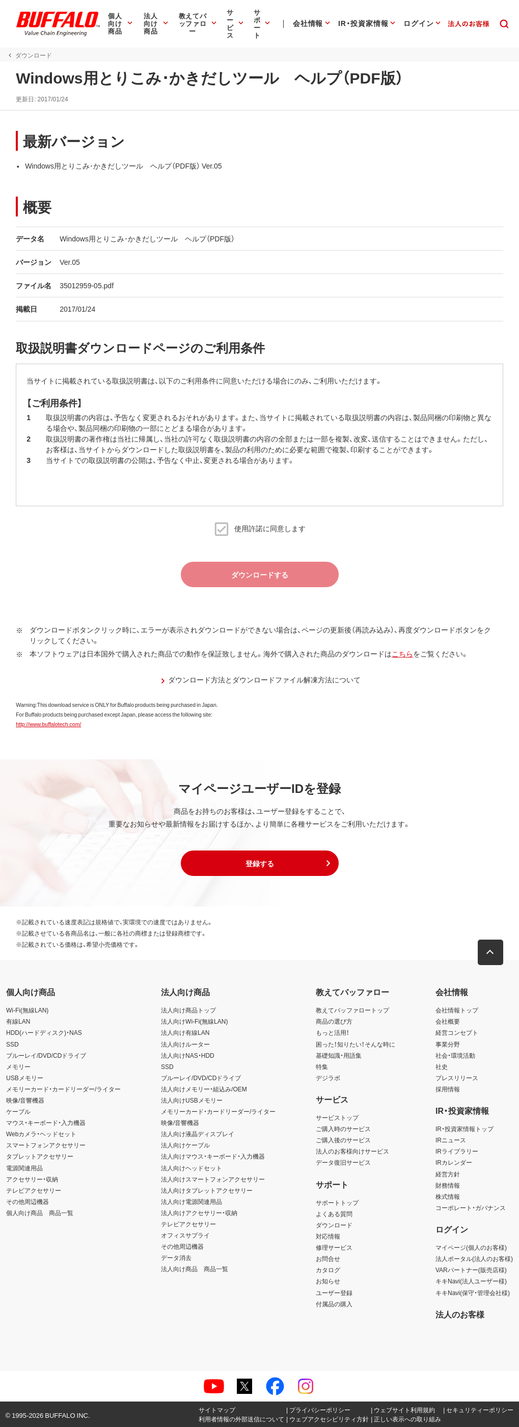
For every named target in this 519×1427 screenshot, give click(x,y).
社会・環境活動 (455, 1055)
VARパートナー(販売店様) (471, 1269)
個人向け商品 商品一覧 (39, 1212)
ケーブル (18, 1111)
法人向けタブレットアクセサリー (207, 1190)
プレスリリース (456, 1077)
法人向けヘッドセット (191, 1167)
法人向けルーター (185, 1044)
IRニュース (450, 1139)
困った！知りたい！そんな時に (355, 1044)
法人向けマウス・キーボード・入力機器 (213, 1156)
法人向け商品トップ (188, 1009)
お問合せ (328, 1258)
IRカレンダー (453, 1162)
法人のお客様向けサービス (352, 1151)
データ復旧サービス (343, 1162)
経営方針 (447, 1173)
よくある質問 (334, 1213)
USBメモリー (24, 1077)
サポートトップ (337, 1202)
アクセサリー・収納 (32, 1179)
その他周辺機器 (27, 1201)
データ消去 (176, 1257)
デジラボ (328, 1077)
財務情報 (447, 1185)
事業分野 (447, 1044)
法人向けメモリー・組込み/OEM (204, 1088)
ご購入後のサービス (343, 1139)
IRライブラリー (456, 1151)
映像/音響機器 (25, 1100)
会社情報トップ (456, 1009)
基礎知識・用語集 (339, 1055)
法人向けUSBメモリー (192, 1100)
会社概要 (447, 1021)
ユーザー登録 (334, 1292)
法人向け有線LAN (185, 1032)
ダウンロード (334, 1224)
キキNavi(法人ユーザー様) (471, 1280)
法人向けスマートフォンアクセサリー (213, 1179)
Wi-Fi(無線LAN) (27, 1009)
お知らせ (328, 1280)
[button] (260, 863)
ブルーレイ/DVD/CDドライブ (46, 1055)
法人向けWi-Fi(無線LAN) (194, 1021)
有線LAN (18, 1021)
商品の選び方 (334, 1021)
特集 (322, 1066)
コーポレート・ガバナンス (470, 1207)
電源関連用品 (24, 1167)
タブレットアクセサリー (39, 1156)
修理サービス (334, 1247)
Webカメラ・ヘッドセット (41, 1133)
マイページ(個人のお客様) (471, 1247)
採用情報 (447, 1088)
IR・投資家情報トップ (464, 1128)
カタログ (328, 1269)
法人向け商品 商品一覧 (194, 1268)
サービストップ (337, 1117)
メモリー (18, 1066)
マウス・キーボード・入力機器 (46, 1122)
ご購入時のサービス (343, 1128)
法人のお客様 (459, 1314)
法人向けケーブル (185, 1144)
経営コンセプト (456, 1032)
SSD (12, 1044)
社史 (441, 1066)
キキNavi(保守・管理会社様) (472, 1292)
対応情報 (328, 1236)
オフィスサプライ (185, 1235)
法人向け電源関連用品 (191, 1201)
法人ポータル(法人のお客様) (474, 1258)
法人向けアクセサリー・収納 (199, 1212)
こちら (402, 653)
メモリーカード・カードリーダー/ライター (63, 1088)
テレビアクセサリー (33, 1190)
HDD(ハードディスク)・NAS (44, 1032)
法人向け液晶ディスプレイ (197, 1133)
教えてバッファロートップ (352, 1009)
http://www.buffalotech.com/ (47, 724)
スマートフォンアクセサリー (46, 1144)
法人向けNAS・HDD (187, 1055)
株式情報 (447, 1196)
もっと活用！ (332, 1032)
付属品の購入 (334, 1303)
